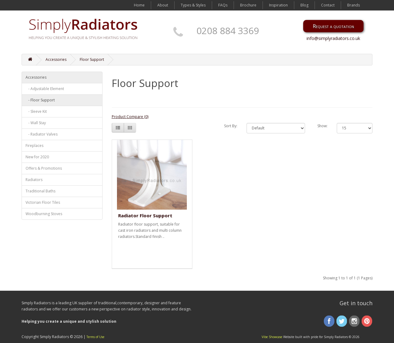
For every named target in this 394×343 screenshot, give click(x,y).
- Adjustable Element (45, 88)
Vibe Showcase (272, 337)
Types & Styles (193, 5)
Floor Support (92, 59)
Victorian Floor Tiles (43, 202)
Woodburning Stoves (44, 213)
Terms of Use (95, 337)
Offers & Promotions (44, 168)
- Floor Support (40, 100)
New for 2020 (37, 157)
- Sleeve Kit (36, 111)
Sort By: (230, 125)
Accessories (56, 59)
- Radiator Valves (42, 134)
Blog (304, 5)
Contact (328, 5)
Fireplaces (34, 145)
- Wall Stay (36, 122)
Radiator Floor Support (145, 215)
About (162, 5)
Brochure (248, 5)
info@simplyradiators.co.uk (333, 38)
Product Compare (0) (130, 116)
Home (139, 5)
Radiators (34, 179)
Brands (353, 5)
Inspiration (278, 5)
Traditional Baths (40, 191)
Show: (322, 125)
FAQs (222, 5)
